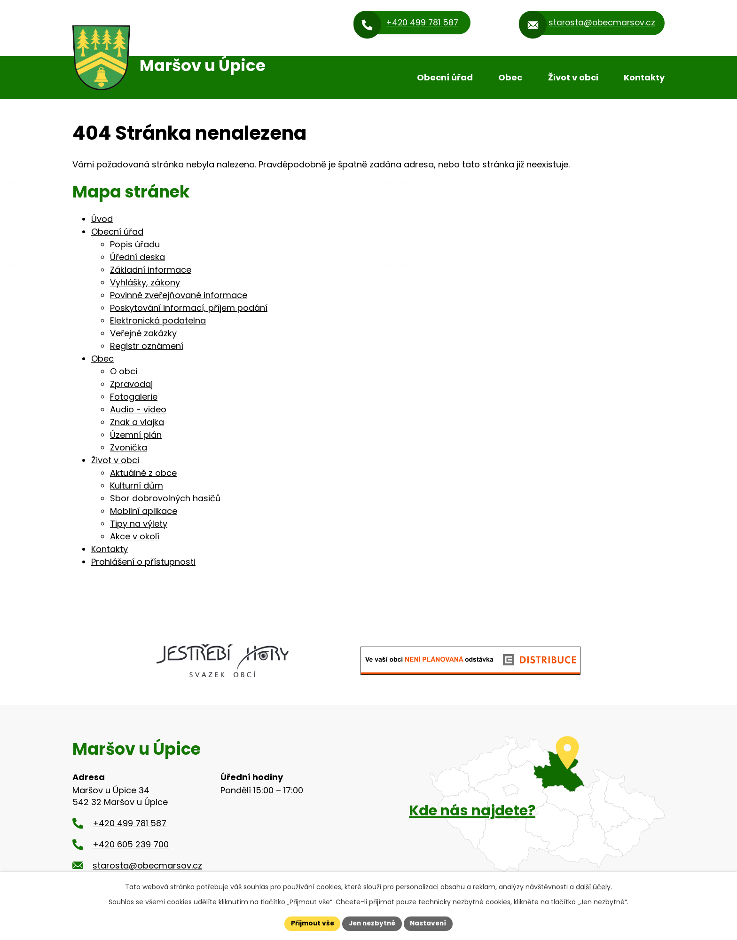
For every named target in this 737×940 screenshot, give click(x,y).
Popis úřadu (135, 244)
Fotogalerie (133, 397)
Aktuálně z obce (143, 473)
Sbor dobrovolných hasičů (165, 498)
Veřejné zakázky (143, 333)
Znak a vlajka (137, 422)
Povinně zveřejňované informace (178, 295)
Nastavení (430, 923)
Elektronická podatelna (158, 320)
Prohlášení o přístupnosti (143, 562)
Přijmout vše (310, 923)
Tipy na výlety (138, 523)
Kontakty (644, 77)
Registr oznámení (146, 346)
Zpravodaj (131, 384)
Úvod (385, 77)
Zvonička (128, 447)
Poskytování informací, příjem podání (188, 308)
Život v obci (573, 77)
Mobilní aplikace (143, 511)
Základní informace (150, 270)
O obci (123, 371)
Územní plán (136, 435)
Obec (510, 77)
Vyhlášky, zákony (145, 282)
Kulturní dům (136, 485)
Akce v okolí (134, 536)
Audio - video (138, 409)
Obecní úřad (445, 77)
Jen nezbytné (372, 923)
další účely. (594, 886)
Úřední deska (137, 257)
